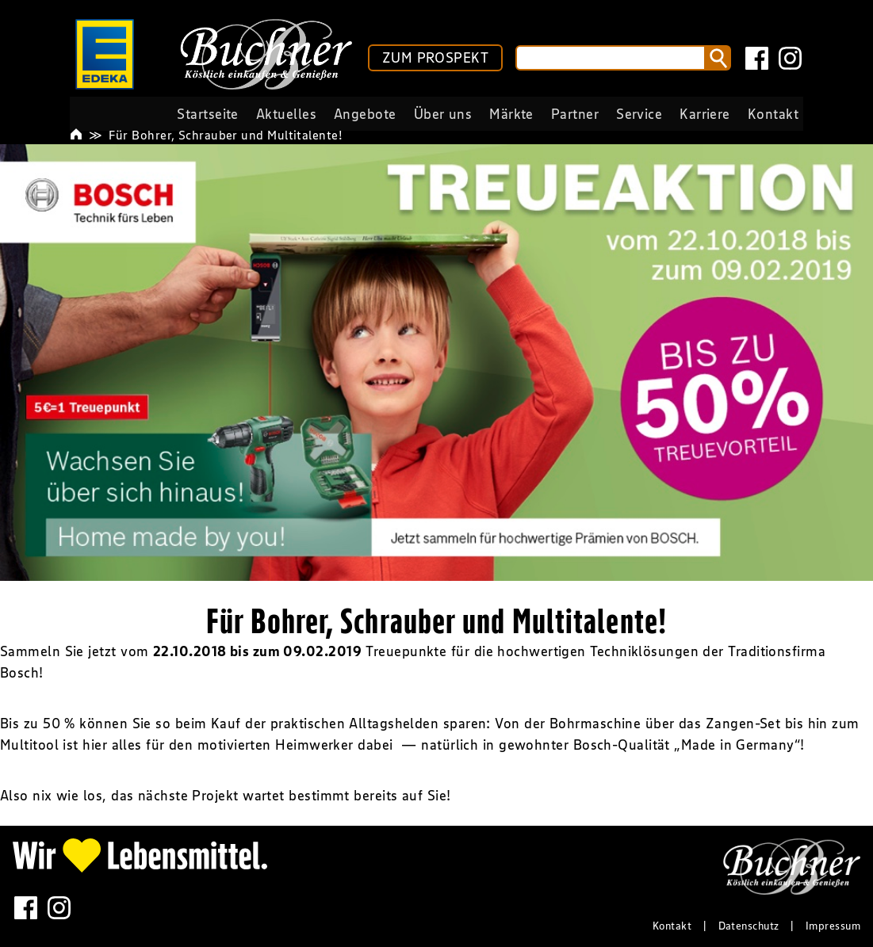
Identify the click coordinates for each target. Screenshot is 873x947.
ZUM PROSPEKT (435, 58)
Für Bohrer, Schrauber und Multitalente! (226, 135)
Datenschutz (748, 925)
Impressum (833, 925)
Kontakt (672, 925)
